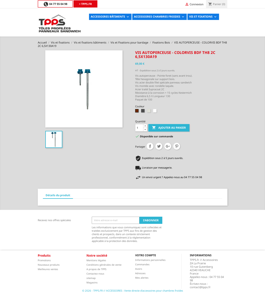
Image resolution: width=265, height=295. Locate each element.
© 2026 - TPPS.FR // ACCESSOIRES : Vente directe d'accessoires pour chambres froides (132, 290)
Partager (150, 146)
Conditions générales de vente (103, 264)
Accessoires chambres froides (159, 17)
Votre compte (145, 255)
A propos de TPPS (96, 269)
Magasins (92, 282)
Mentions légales (96, 260)
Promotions (44, 260)
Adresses (140, 273)
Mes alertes (141, 277)
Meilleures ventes (48, 269)
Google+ (167, 146)
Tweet (158, 146)
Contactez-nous (95, 273)
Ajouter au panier (169, 128)
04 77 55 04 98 (80, 4)
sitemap (91, 278)
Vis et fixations (203, 17)
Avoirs (138, 268)
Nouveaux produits (49, 264)
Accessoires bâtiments (110, 17)
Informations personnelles (150, 260)
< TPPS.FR (49, 4)
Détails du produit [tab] (58, 195)
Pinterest (176, 146)
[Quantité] (139, 128)
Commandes (142, 264)
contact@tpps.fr (200, 287)
